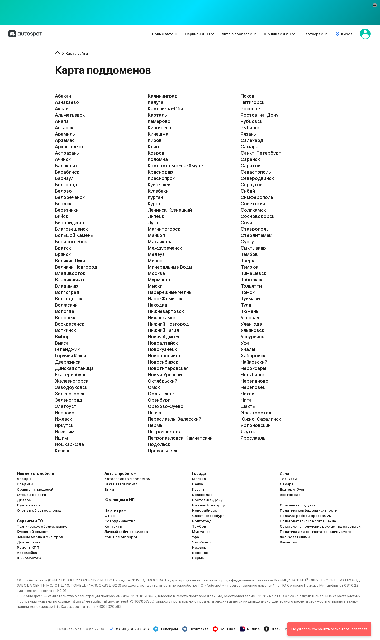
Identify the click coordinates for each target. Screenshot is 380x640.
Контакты (113, 526)
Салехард (252, 140)
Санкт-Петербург (261, 153)
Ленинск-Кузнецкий (170, 210)
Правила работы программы (306, 516)
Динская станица (74, 368)
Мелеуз (156, 254)
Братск (63, 248)
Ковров (156, 153)
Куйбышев (159, 184)
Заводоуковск (71, 387)
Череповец (253, 387)
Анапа (62, 121)
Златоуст (66, 406)
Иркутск (64, 425)
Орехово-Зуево (165, 406)
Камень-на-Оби (165, 108)
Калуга (155, 102)
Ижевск (63, 419)
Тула (246, 305)
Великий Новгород (76, 267)
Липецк (156, 216)
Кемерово (159, 121)
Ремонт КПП (28, 547)
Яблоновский (256, 425)
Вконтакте (195, 629)
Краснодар (160, 172)
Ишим (61, 438)
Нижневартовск (166, 311)
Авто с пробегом (237, 34)
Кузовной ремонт (32, 531)
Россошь (251, 108)
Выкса (62, 343)
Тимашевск (253, 273)
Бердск (63, 203)
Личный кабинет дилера (126, 531)
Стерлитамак (256, 235)
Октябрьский (162, 381)
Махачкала (160, 241)
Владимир (66, 286)
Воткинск (65, 330)
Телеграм (165, 629)
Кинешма (158, 134)
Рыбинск (250, 127)
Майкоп (156, 235)
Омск (154, 387)
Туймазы (250, 298)
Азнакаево (67, 102)
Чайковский (254, 362)
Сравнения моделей (35, 489)
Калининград (163, 96)
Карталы (158, 115)
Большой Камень (74, 235)
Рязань (248, 134)
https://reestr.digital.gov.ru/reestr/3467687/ (111, 601)
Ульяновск (252, 330)
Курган (155, 197)
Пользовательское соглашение (308, 521)
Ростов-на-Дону (259, 115)
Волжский (66, 305)
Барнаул (64, 178)
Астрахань (67, 153)
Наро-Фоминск (165, 298)
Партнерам (313, 34)
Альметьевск (70, 115)
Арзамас (65, 140)
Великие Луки (70, 260)
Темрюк (249, 267)
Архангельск (69, 146)
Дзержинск (67, 362)
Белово (63, 191)
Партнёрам (115, 510)
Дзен (272, 629)
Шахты (248, 406)
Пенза (154, 412)
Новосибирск (163, 362)
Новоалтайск (163, 343)
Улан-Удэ (251, 324)
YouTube (224, 629)
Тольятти (251, 286)
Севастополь (256, 172)
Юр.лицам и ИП (277, 34)
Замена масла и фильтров (40, 537)
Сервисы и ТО (197, 34)
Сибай (248, 191)
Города (199, 473)
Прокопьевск (162, 450)
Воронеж (65, 317)
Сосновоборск (257, 216)
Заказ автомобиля (120, 484)
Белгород (66, 184)
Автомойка (27, 553)
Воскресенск (69, 324)
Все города (290, 494)
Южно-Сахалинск (261, 419)
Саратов (250, 165)
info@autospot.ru (69, 606)
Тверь (247, 260)
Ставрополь (255, 229)
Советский (253, 203)
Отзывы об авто (31, 494)
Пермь (155, 425)
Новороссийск (164, 355)
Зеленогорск (69, 393)
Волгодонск (68, 298)
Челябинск (253, 374)
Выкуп (109, 489)
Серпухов (252, 184)
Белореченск (70, 197)
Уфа (245, 343)
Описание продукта (298, 505)
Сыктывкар (253, 248)
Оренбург (159, 400)
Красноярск (161, 178)
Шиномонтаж (29, 558)
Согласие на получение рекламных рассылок (320, 526)
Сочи (246, 222)
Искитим (64, 431)
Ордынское (161, 393)
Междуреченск (165, 248)
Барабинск (67, 172)
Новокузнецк (162, 349)
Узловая (250, 317)
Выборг (63, 336)
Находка (157, 305)
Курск (154, 203)
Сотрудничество (120, 521)
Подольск (159, 444)
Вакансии (288, 542)
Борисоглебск (71, 241)
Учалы (248, 349)
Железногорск (71, 381)
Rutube (250, 629)
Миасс (155, 260)
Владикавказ (69, 279)
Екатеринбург (70, 374)
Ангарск (64, 127)
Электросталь (257, 412)
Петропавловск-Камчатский (180, 438)
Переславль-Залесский (174, 419)
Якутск (248, 431)
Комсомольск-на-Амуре (175, 165)
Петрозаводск (164, 431)
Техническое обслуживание (42, 526)
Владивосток (70, 273)
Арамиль (65, 134)
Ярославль (253, 438)
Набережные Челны (170, 292)
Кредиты (25, 484)
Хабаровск (253, 355)
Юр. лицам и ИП (119, 500)
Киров (155, 140)
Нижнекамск (162, 317)
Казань (62, 450)
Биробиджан (69, 222)
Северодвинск (257, 178)
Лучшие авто (28, 505)
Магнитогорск (164, 229)
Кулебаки (158, 191)
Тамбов (249, 254)
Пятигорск (252, 102)
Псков (247, 96)
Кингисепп (159, 127)
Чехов (247, 393)
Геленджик (67, 349)
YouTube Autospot (120, 537)
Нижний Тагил (163, 330)
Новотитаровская (168, 368)
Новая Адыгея (163, 336)
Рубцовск (251, 121)
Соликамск (253, 210)
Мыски (155, 286)
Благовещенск (71, 229)
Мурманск (159, 279)
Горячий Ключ (70, 355)
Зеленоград (68, 400)
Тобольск (251, 279)
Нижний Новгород (168, 324)
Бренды (24, 479)
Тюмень (249, 311)
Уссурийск (252, 336)
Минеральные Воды (170, 267)
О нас (109, 516)
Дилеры (24, 500)
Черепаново (254, 381)
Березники (67, 210)
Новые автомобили (35, 473)
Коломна (158, 159)
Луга (153, 222)
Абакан (63, 96)
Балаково (66, 165)
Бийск (61, 216)
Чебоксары (253, 368)
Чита (246, 400)
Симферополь (257, 197)
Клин (153, 146)
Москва (156, 273)
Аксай (61, 108)
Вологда (64, 311)
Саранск (250, 159)
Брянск (63, 254)
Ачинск (63, 159)
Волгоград (67, 292)
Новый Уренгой (165, 374)
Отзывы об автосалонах (39, 510)
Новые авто (162, 34)
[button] (374, 5)
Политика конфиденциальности (308, 510)
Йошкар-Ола (69, 444)
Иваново (64, 412)
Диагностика (29, 542)
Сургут (248, 241)
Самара (249, 146)
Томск (248, 292)
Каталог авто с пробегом (127, 479)
